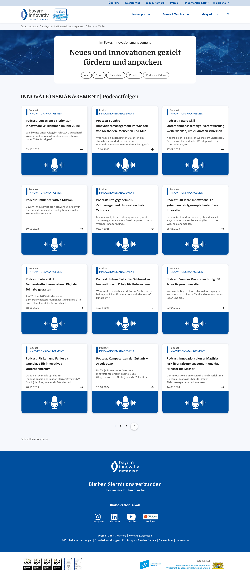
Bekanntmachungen (81, 540)
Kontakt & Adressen (140, 535)
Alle (86, 75)
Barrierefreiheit (195, 3)
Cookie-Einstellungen (107, 540)
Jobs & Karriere (155, 3)
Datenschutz (166, 540)
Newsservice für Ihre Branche (125, 490)
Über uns (113, 3)
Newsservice (132, 3)
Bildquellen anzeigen (33, 439)
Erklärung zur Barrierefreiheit (139, 540)
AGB (64, 540)
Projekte (134, 75)
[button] (156, 14)
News (99, 75)
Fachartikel (115, 75)
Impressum (182, 540)
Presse (174, 3)
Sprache (219, 3)
